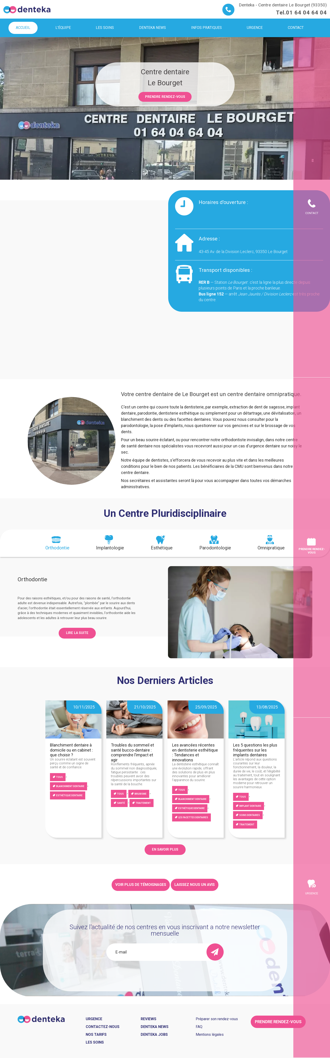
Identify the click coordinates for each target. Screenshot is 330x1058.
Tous (59, 777)
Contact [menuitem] (296, 27)
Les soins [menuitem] (105, 27)
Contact (311, 213)
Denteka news (154, 1027)
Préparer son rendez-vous (217, 1019)
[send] (215, 952)
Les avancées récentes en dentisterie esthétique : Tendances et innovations (195, 752)
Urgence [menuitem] (255, 27)
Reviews (148, 1019)
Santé (121, 803)
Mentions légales (210, 1034)
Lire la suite (77, 633)
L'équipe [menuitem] (63, 27)
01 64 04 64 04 (306, 12)
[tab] (57, 543)
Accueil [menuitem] (23, 27)
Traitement (143, 803)
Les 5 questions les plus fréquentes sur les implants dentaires (255, 750)
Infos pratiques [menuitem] (206, 27)
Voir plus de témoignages (140, 884)
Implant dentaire (250, 806)
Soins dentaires (249, 815)
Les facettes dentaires (193, 817)
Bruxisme (140, 794)
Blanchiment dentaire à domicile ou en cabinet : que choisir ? (71, 750)
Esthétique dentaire (69, 795)
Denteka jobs (154, 1034)
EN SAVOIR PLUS (165, 849)
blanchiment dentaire (70, 786)
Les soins (95, 1042)
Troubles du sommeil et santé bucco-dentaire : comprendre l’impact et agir (132, 752)
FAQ (199, 1027)
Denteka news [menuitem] (152, 27)
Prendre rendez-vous (165, 97)
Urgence (311, 893)
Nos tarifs (96, 1034)
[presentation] (57, 543)
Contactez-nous (102, 1027)
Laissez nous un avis (194, 884)
